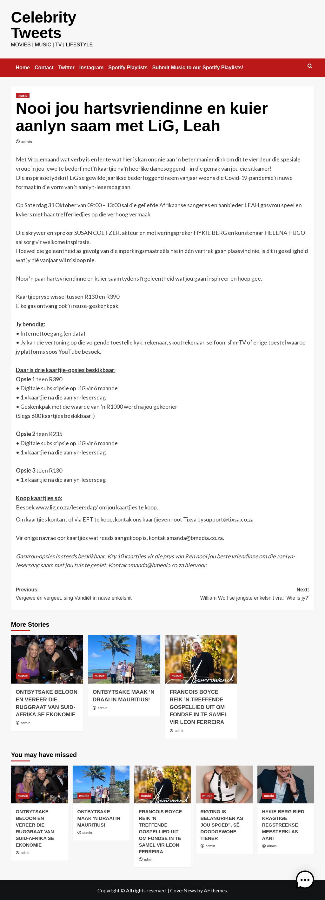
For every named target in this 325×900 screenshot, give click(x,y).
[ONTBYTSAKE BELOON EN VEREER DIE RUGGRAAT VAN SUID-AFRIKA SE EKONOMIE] (47, 659)
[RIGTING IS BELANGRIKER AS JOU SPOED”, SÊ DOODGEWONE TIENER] (224, 784)
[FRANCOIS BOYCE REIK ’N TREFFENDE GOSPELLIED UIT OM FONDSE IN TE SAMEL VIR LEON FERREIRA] (201, 659)
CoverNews (183, 890)
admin (26, 141)
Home (23, 67)
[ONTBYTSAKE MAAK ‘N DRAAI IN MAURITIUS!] (124, 659)
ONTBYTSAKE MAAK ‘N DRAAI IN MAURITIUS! (98, 817)
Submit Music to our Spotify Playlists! (197, 67)
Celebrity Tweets (43, 25)
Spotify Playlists (128, 67)
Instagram (91, 67)
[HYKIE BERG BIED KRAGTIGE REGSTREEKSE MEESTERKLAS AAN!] (285, 784)
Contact (44, 67)
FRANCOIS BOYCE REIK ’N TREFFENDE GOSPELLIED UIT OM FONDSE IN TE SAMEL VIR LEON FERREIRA (199, 706)
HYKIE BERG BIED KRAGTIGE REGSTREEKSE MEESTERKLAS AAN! (283, 824)
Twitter (66, 67)
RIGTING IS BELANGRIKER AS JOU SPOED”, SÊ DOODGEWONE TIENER (222, 824)
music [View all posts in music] (23, 95)
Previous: (89, 593)
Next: (235, 593)
